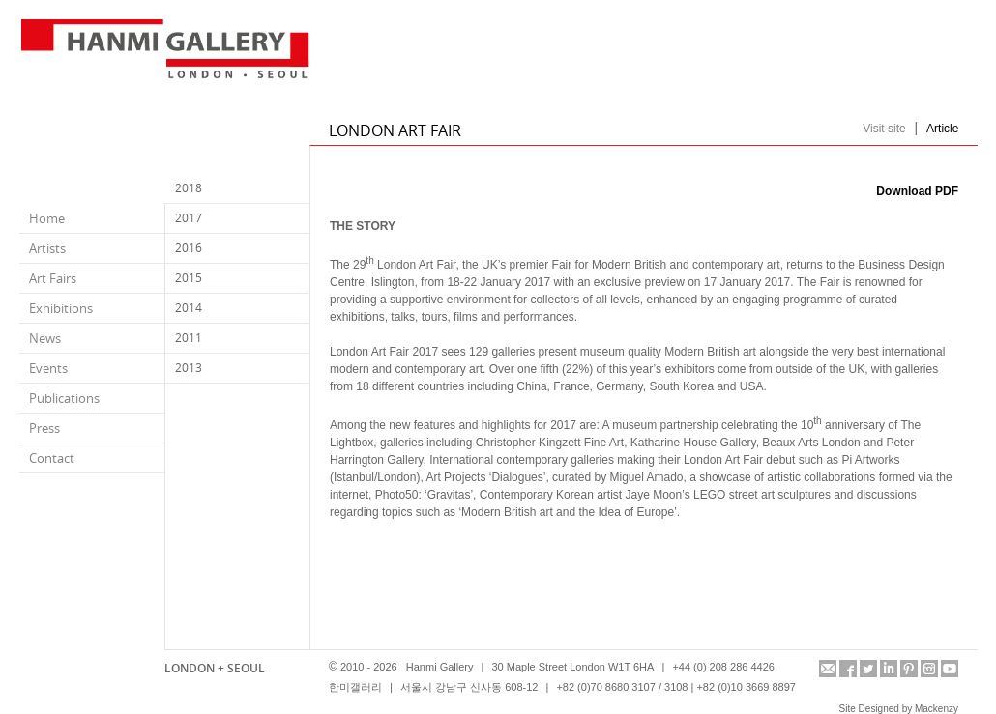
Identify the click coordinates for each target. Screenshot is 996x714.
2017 (188, 218)
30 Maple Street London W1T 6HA (572, 666)
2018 (188, 188)
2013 (188, 367)
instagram (929, 668)
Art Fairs (52, 278)
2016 (188, 248)
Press (44, 428)
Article (942, 128)
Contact (51, 458)
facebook (848, 668)
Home (47, 218)
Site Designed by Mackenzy (898, 708)
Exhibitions (61, 308)
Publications (64, 398)
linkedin (888, 668)
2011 (188, 337)
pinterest (909, 668)
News (45, 338)
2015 (188, 278)
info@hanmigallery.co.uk (827, 668)
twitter (868, 668)
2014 (188, 308)
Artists (47, 248)
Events (48, 368)
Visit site (884, 128)
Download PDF (917, 191)
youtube (949, 668)
